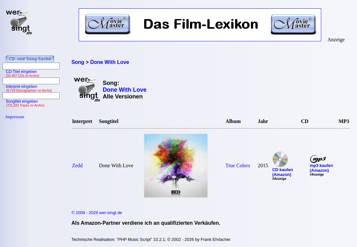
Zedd (77, 165)
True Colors (237, 165)
